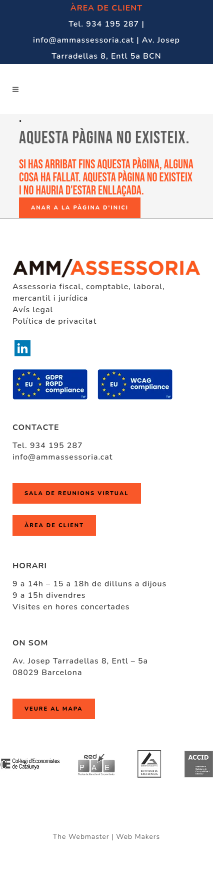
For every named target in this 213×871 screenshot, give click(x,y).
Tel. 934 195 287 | (106, 24)
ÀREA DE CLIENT (106, 8)
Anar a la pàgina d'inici (79, 207)
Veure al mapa (53, 709)
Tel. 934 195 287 (47, 445)
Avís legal (32, 309)
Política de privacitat (54, 321)
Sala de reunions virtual (76, 493)
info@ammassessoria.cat (62, 457)
